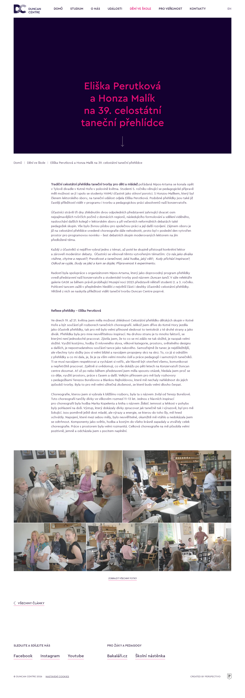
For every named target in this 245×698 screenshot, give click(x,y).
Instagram (50, 655)
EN (229, 9)
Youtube (76, 655)
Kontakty (198, 9)
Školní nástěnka (150, 655)
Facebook (23, 655)
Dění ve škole (141, 9)
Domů (58, 9)
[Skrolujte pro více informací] (122, 145)
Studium (77, 9)
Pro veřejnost (171, 9)
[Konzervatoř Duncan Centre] (27, 9)
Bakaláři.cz (117, 655)
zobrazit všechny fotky (122, 578)
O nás (96, 9)
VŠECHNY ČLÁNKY (29, 603)
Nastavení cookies (57, 676)
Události (115, 9)
